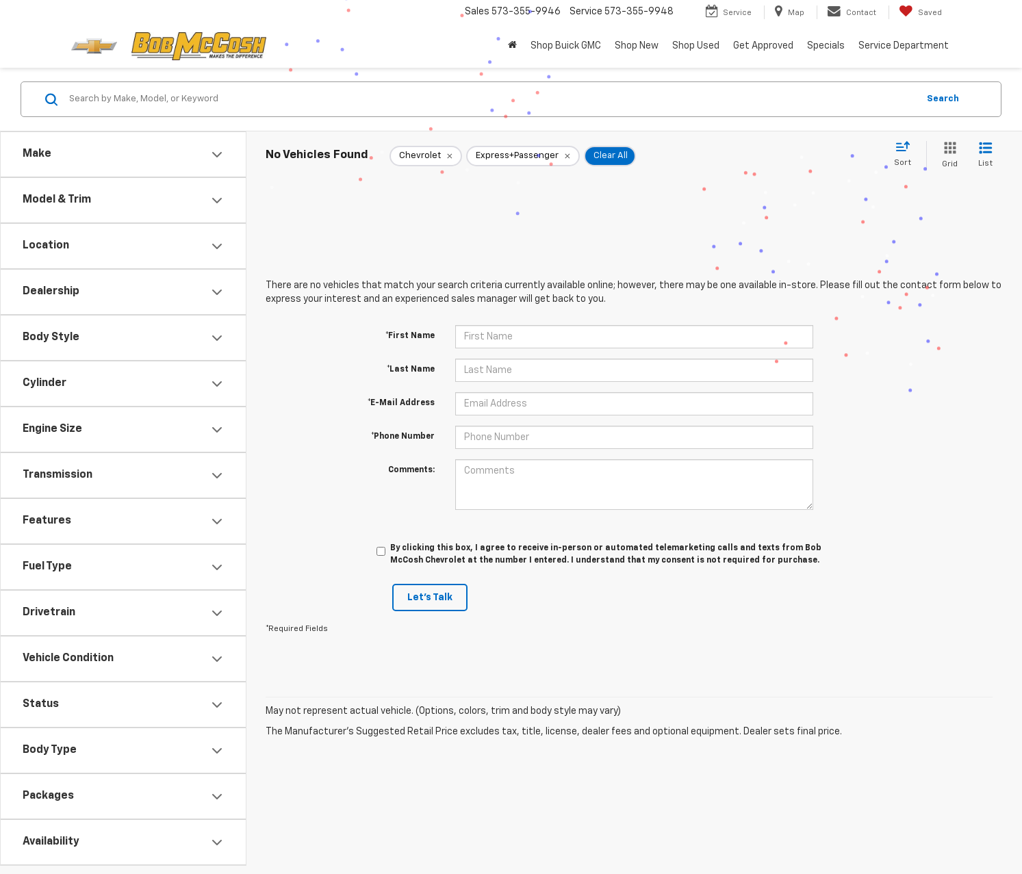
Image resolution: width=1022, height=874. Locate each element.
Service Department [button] (903, 46)
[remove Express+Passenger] (523, 156)
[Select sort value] (906, 154)
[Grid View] (947, 155)
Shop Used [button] (695, 46)
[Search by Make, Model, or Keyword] (491, 99)
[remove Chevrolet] (425, 156)
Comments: (411, 470)
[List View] (985, 155)
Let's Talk (429, 597)
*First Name (410, 336)
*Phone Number (403, 437)
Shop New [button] (637, 46)
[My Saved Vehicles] (920, 12)
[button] (512, 46)
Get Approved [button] (763, 46)
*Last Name (411, 369)
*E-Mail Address (401, 403)
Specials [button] (826, 46)
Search (943, 98)
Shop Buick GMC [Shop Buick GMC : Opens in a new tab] (566, 46)
